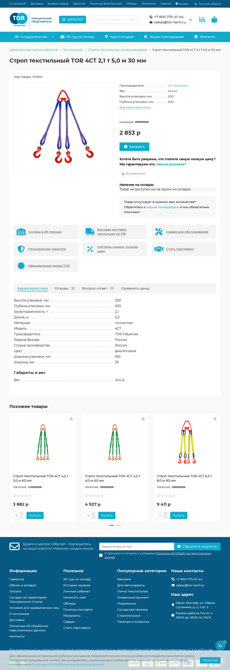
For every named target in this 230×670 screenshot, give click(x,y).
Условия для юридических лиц (34, 607)
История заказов (76, 585)
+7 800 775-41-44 (166, 16)
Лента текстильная (132, 591)
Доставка (37, 3)
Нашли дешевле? (171, 164)
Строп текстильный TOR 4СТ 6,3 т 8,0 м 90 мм (184, 478)
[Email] (136, 546)
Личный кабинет (76, 591)
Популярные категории (141, 571)
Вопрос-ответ (98, 288)
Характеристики (32, 288)
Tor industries (178, 85)
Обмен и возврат (23, 585)
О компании (17, 3)
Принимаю (210, 660)
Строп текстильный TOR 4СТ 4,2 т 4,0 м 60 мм (112, 478)
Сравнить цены (135, 288)
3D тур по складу (77, 36)
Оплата (15, 591)
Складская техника (132, 609)
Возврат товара (58, 3)
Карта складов (119, 36)
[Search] (114, 19)
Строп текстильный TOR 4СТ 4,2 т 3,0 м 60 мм (40, 478)
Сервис (69, 621)
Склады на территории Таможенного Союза (27, 599)
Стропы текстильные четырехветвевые (117, 50)
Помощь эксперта (78, 609)
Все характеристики (135, 107)
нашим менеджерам (162, 207)
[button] (111, 525)
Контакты (204, 36)
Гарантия (79, 3)
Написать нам (74, 597)
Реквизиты (149, 3)
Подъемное (126, 603)
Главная (166, 3)
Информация (23, 571)
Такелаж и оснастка (133, 621)
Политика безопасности (106, 3)
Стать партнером (77, 628)
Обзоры (131, 3)
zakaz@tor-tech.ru (167, 22)
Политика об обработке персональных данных (28, 628)
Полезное (73, 571)
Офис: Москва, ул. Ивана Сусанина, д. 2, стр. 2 (195, 605)
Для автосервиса (131, 585)
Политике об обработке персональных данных (68, 664)
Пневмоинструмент (133, 597)
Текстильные (73, 50)
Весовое (124, 579)
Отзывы (65, 288)
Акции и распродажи (164, 36)
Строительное (128, 615)
